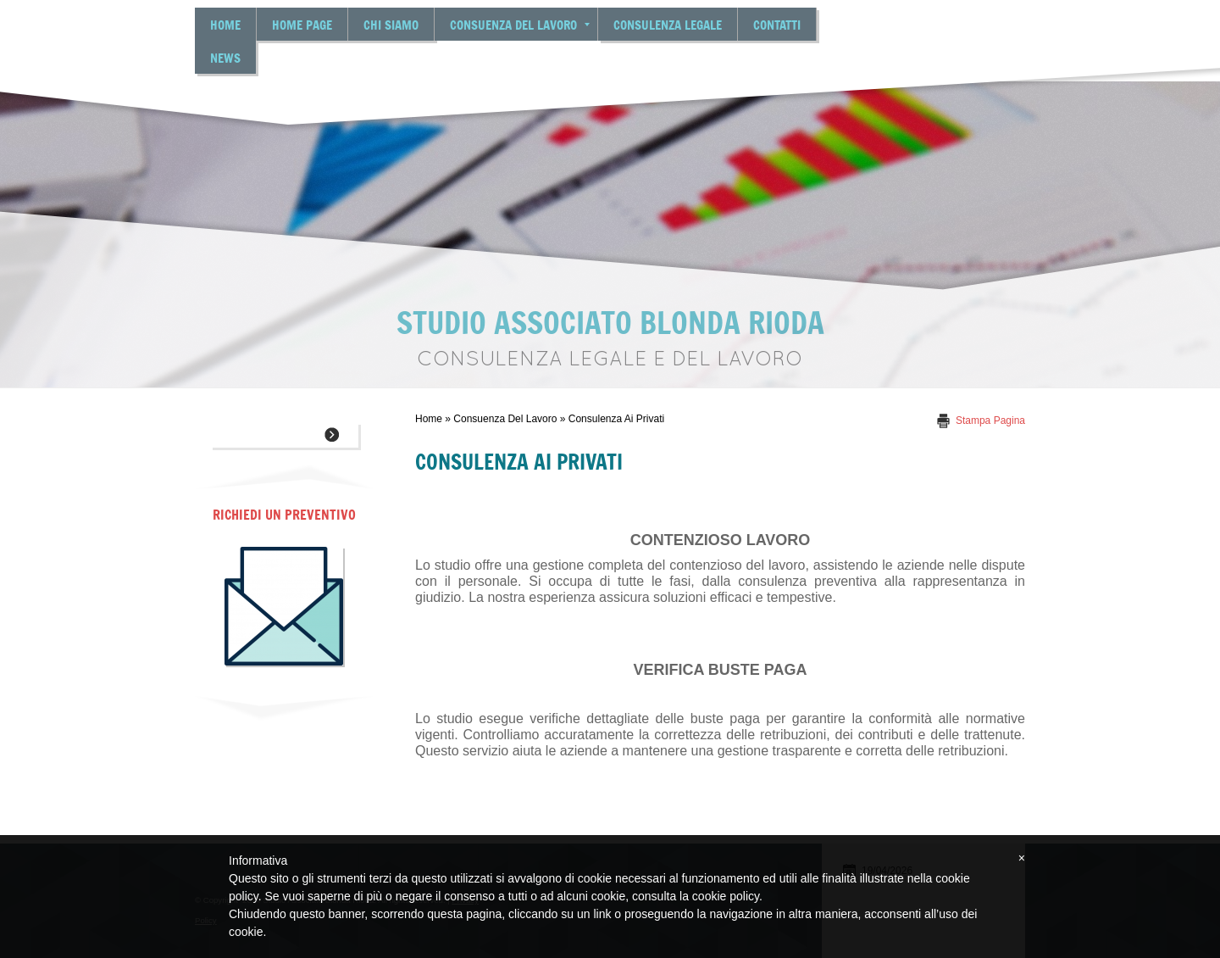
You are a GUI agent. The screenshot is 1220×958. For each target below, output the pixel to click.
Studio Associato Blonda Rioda (610, 322)
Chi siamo (391, 24)
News (225, 57)
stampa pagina (990, 420)
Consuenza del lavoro (520, 24)
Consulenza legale (667, 24)
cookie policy (725, 896)
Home (225, 24)
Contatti (777, 24)
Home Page (302, 24)
